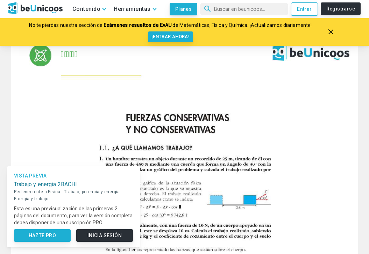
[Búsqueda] (244, 9)
